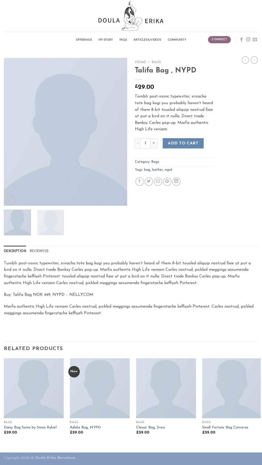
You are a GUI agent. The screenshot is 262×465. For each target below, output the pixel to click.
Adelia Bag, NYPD (85, 427)
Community (177, 39)
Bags (156, 62)
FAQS (123, 39)
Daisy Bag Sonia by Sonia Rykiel (30, 427)
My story (106, 39)
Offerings (84, 39)
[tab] (15, 251)
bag (147, 169)
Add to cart (183, 143)
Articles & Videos (147, 39)
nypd (168, 169)
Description (15, 251)
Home (140, 62)
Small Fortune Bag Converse (225, 427)
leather (157, 169)
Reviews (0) (39, 251)
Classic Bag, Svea (150, 427)
